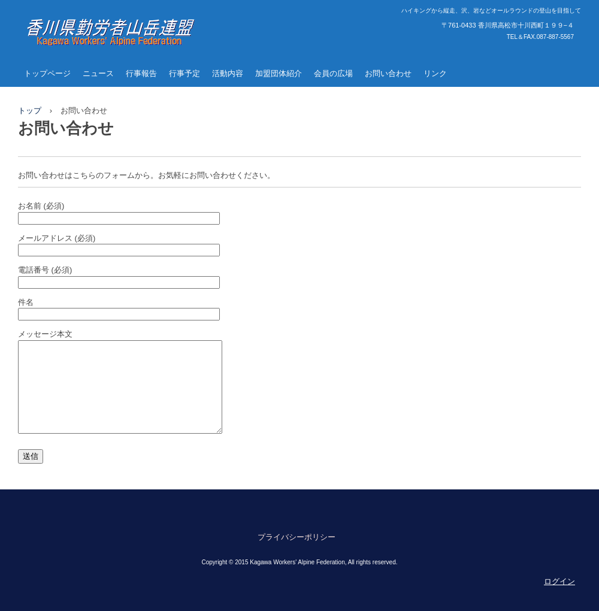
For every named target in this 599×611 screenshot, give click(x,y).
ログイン (559, 599)
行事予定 (184, 73)
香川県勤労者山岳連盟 (96, 57)
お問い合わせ (388, 73)
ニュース (98, 73)
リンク (435, 73)
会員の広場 (333, 73)
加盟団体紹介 (278, 73)
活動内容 (227, 73)
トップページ (47, 73)
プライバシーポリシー (296, 554)
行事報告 (141, 73)
